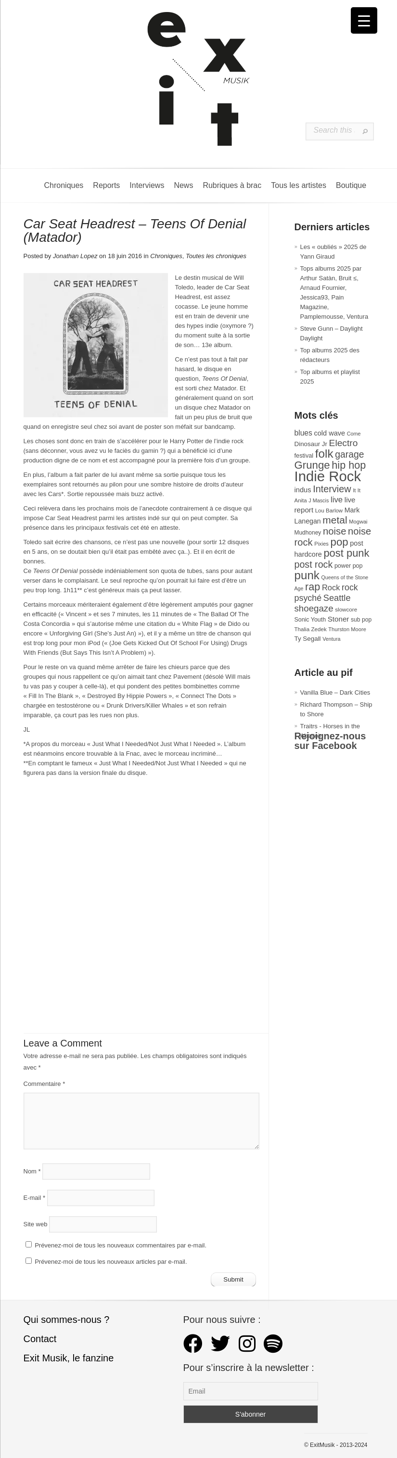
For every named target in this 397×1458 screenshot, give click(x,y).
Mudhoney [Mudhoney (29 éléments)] (308, 532)
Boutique (351, 185)
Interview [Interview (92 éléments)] (332, 489)
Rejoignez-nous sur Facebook (330, 741)
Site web (36, 1224)
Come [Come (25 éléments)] (354, 433)
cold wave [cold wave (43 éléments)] (330, 433)
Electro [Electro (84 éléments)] (343, 443)
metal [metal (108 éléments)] (334, 519)
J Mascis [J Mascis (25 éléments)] (318, 500)
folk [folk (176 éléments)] (324, 453)
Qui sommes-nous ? (67, 1319)
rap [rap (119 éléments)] (312, 587)
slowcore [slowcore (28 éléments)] (346, 609)
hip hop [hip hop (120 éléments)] (349, 465)
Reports (106, 185)
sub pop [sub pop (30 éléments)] (361, 619)
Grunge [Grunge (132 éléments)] (312, 465)
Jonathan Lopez (75, 256)
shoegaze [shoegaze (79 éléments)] (314, 608)
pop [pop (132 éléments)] (339, 542)
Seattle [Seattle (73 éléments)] (337, 598)
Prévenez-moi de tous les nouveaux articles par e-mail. (111, 1261)
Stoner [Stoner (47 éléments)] (338, 619)
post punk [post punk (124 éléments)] (346, 553)
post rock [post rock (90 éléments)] (314, 564)
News (183, 185)
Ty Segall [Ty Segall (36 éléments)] (308, 638)
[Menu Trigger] (364, 20)
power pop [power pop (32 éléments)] (348, 565)
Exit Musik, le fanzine (69, 1358)
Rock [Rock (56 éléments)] (331, 587)
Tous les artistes (298, 185)
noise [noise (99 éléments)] (334, 531)
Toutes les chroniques (216, 256)
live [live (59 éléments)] (337, 499)
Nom (32, 1171)
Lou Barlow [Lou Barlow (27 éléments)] (329, 510)
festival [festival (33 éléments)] (304, 455)
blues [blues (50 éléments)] (303, 433)
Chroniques (64, 185)
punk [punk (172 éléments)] (307, 575)
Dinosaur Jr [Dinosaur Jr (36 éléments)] (311, 444)
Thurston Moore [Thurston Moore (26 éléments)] (347, 629)
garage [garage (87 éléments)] (349, 454)
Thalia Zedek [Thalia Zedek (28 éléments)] (311, 629)
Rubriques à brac (232, 185)
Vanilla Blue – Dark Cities (335, 692)
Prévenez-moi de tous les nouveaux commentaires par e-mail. (120, 1245)
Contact (40, 1338)
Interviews (146, 185)
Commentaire (44, 1083)
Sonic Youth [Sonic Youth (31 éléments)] (310, 619)
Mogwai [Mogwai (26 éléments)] (358, 521)
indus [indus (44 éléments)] (303, 490)
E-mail (35, 1197)
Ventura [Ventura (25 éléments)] (331, 639)
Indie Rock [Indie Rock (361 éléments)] (328, 476)
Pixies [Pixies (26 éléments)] (321, 544)
